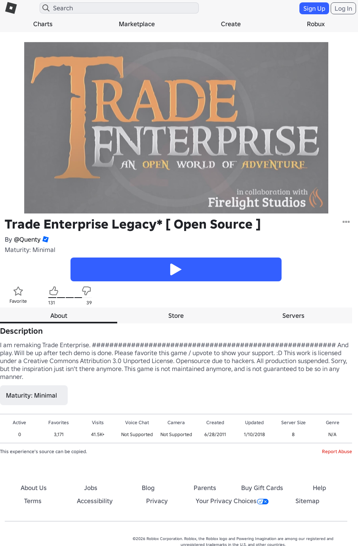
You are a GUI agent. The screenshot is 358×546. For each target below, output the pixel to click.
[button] (45, 239)
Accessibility (95, 501)
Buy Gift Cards (262, 488)
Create (231, 24)
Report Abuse (337, 451)
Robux (316, 24)
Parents (205, 488)
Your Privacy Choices (232, 501)
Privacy (157, 501)
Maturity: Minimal (30, 250)
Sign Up (314, 8)
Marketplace (137, 24)
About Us (34, 488)
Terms (33, 501)
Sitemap (307, 501)
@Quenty (27, 239)
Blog (148, 488)
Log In (343, 8)
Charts (43, 24)
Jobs (90, 488)
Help (319, 488)
